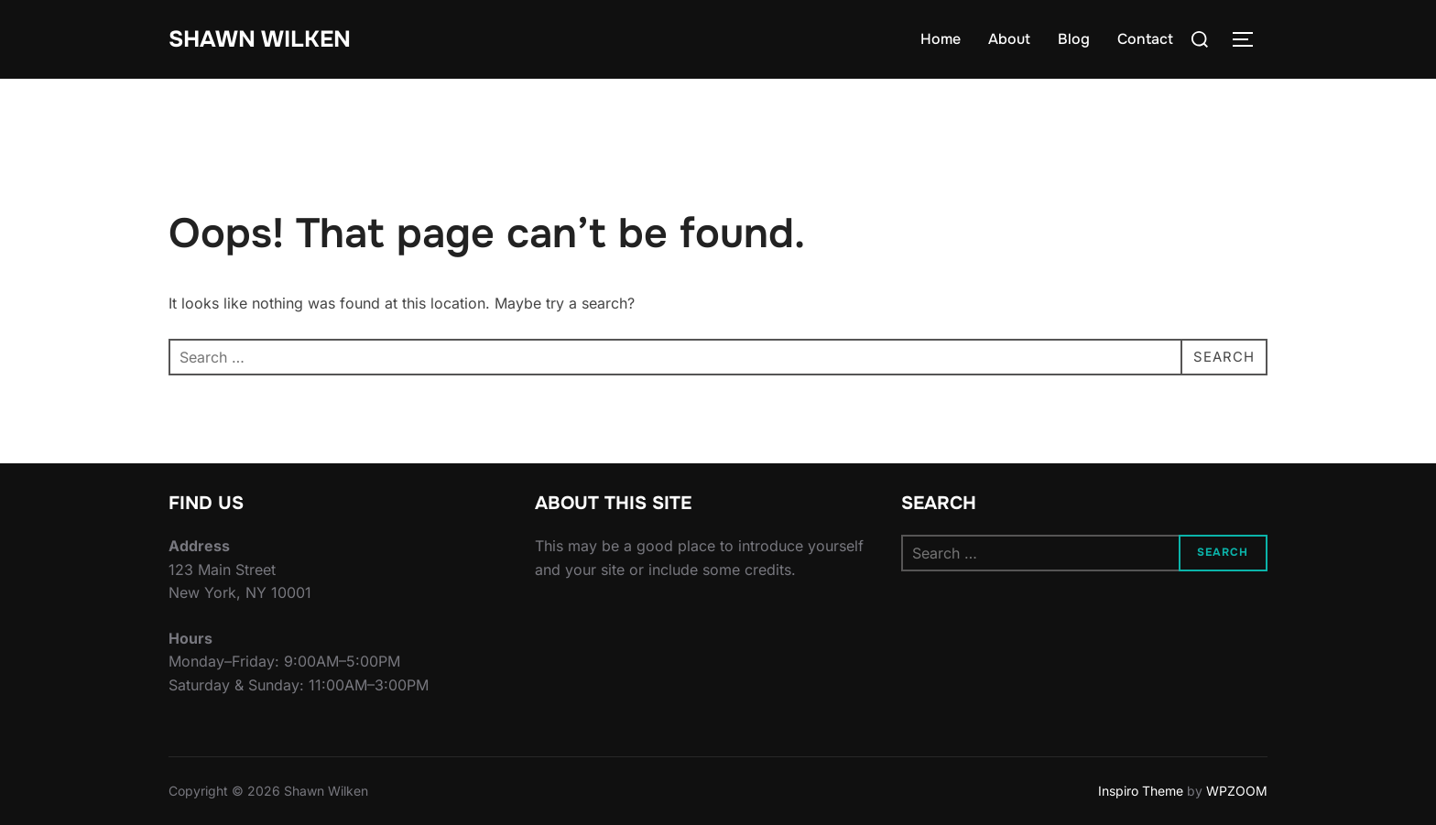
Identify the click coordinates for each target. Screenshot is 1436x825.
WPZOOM (1236, 790)
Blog (1074, 39)
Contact (1145, 39)
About (1009, 39)
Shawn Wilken (263, 39)
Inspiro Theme (1140, 790)
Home (940, 39)
